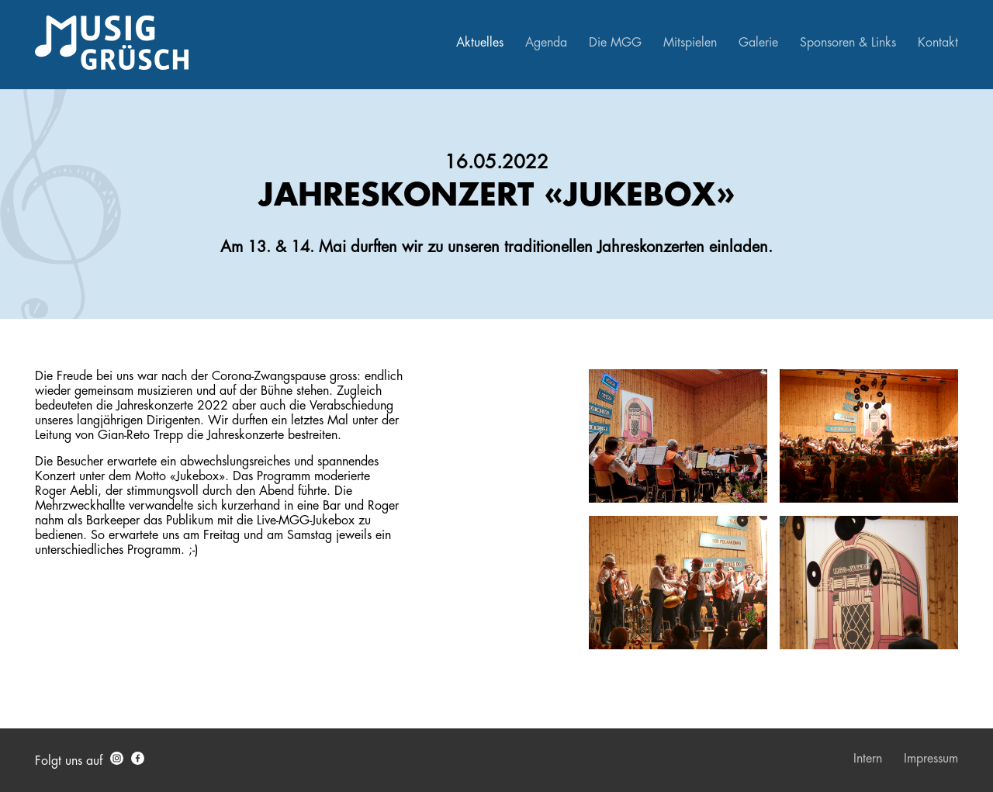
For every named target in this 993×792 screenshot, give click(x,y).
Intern (867, 758)
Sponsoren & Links (848, 42)
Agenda (546, 42)
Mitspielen (690, 42)
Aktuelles (479, 42)
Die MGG (615, 42)
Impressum (931, 758)
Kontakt (938, 42)
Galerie (758, 42)
